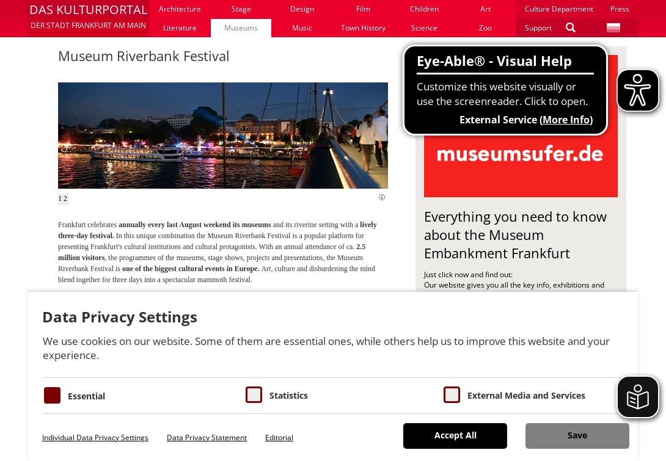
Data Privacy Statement (207, 437)
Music (302, 28)
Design (302, 9)
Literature (180, 28)
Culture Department (559, 9)
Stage (241, 9)
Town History (363, 28)
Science (424, 28)
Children (424, 9)
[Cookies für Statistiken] (254, 395)
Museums (241, 28)
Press (619, 9)
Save (577, 435)
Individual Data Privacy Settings (95, 437)
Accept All (455, 435)
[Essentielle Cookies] (52, 395)
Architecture (180, 9)
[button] (88, 18)
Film (363, 9)
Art (485, 9)
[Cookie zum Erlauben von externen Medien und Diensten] (452, 395)
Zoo (485, 28)
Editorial (279, 437)
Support (538, 28)
